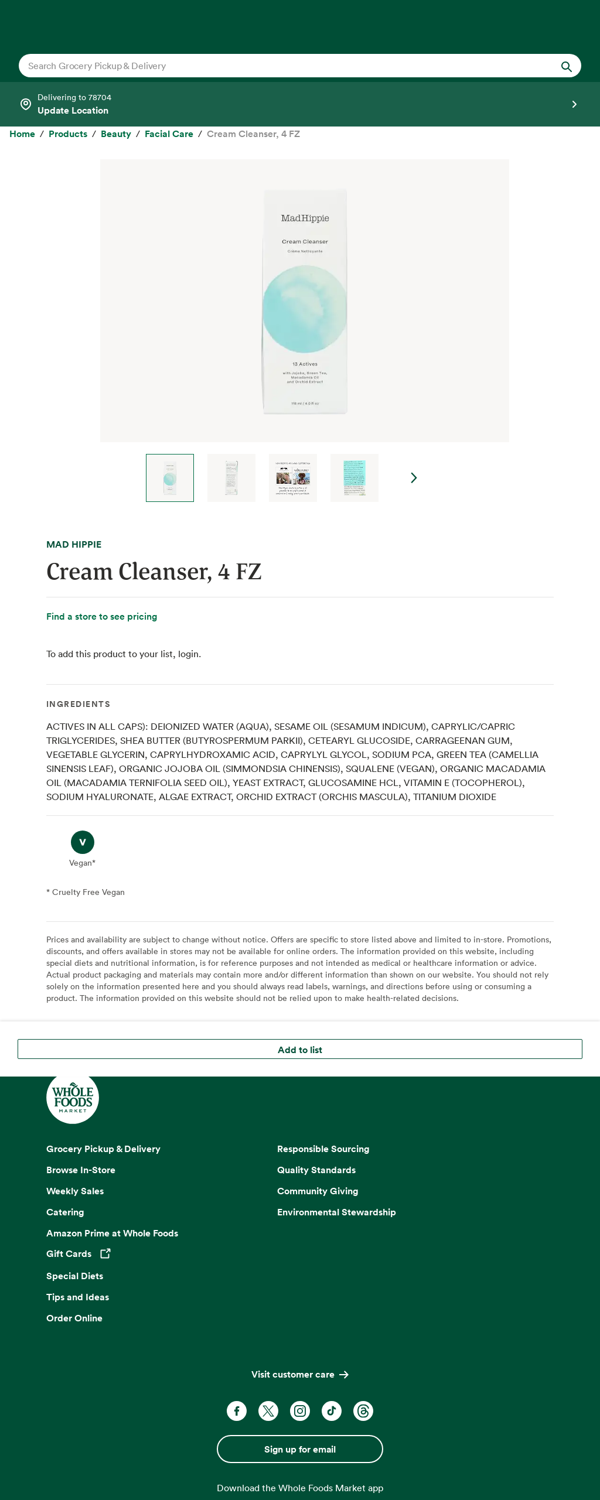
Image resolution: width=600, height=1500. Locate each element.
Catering (65, 1211)
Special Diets (74, 1275)
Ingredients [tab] (78, 704)
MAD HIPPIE (73, 544)
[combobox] (272, 66)
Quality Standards (316, 1169)
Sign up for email (300, 1449)
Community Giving (318, 1190)
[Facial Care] (169, 134)
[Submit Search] (566, 66)
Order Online (74, 1317)
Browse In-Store (80, 1169)
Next (414, 478)
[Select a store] (300, 104)
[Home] (22, 134)
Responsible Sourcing (323, 1148)
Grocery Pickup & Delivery (103, 1148)
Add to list (300, 1049)
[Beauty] (116, 134)
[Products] (68, 134)
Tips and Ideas (77, 1296)
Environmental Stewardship (336, 1211)
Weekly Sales (75, 1190)
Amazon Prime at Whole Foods (112, 1232)
